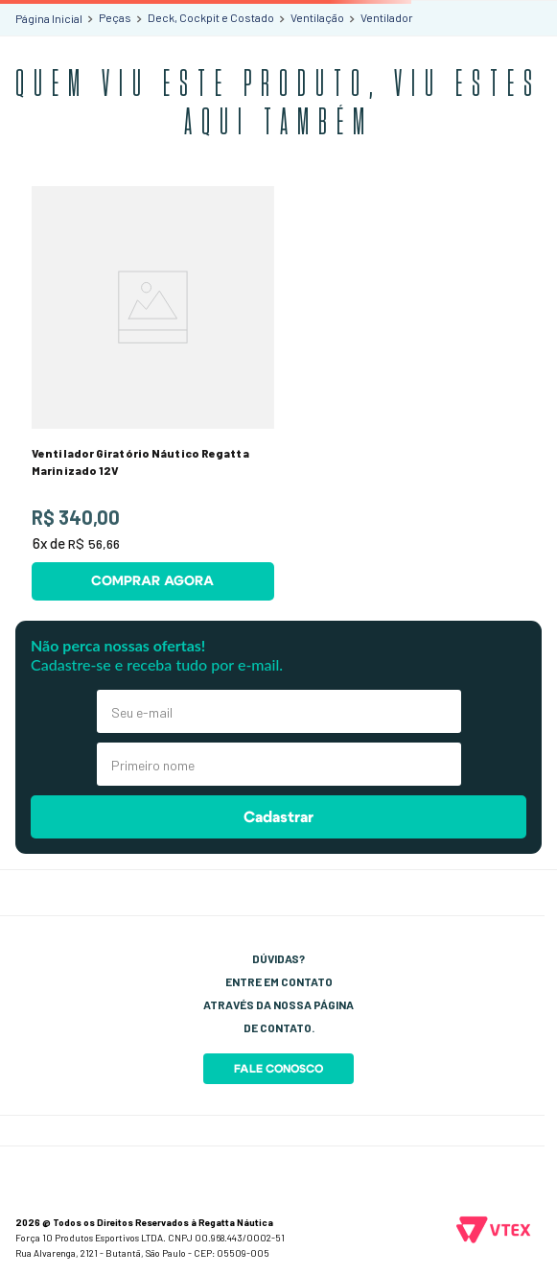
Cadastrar (278, 817)
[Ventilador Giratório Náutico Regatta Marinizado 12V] (153, 393)
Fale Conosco (278, 1068)
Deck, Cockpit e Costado (211, 17)
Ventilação (317, 17)
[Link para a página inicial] (48, 18)
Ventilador (386, 17)
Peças (115, 17)
